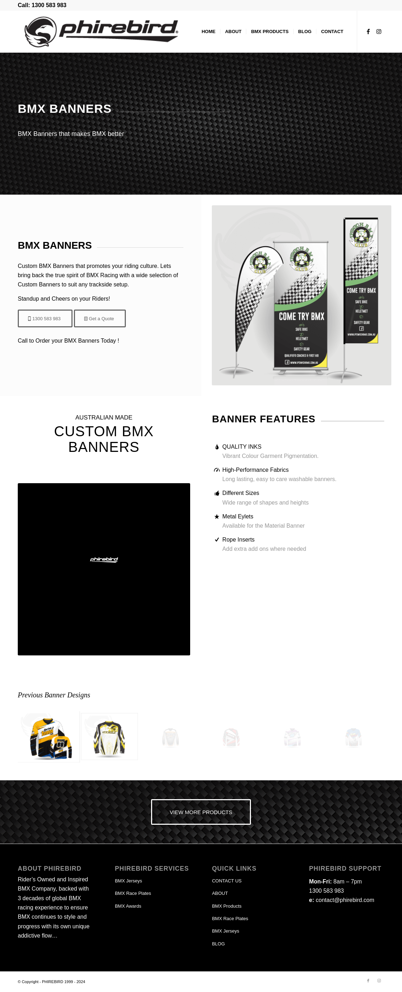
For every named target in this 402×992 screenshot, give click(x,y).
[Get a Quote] (100, 318)
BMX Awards (128, 906)
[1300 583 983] (45, 318)
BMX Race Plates (133, 893)
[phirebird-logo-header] (102, 32)
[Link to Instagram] (379, 31)
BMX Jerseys (128, 880)
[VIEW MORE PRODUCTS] (201, 812)
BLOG (218, 943)
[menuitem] (208, 32)
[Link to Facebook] (368, 31)
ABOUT (220, 893)
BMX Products (226, 906)
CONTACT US (226, 880)
